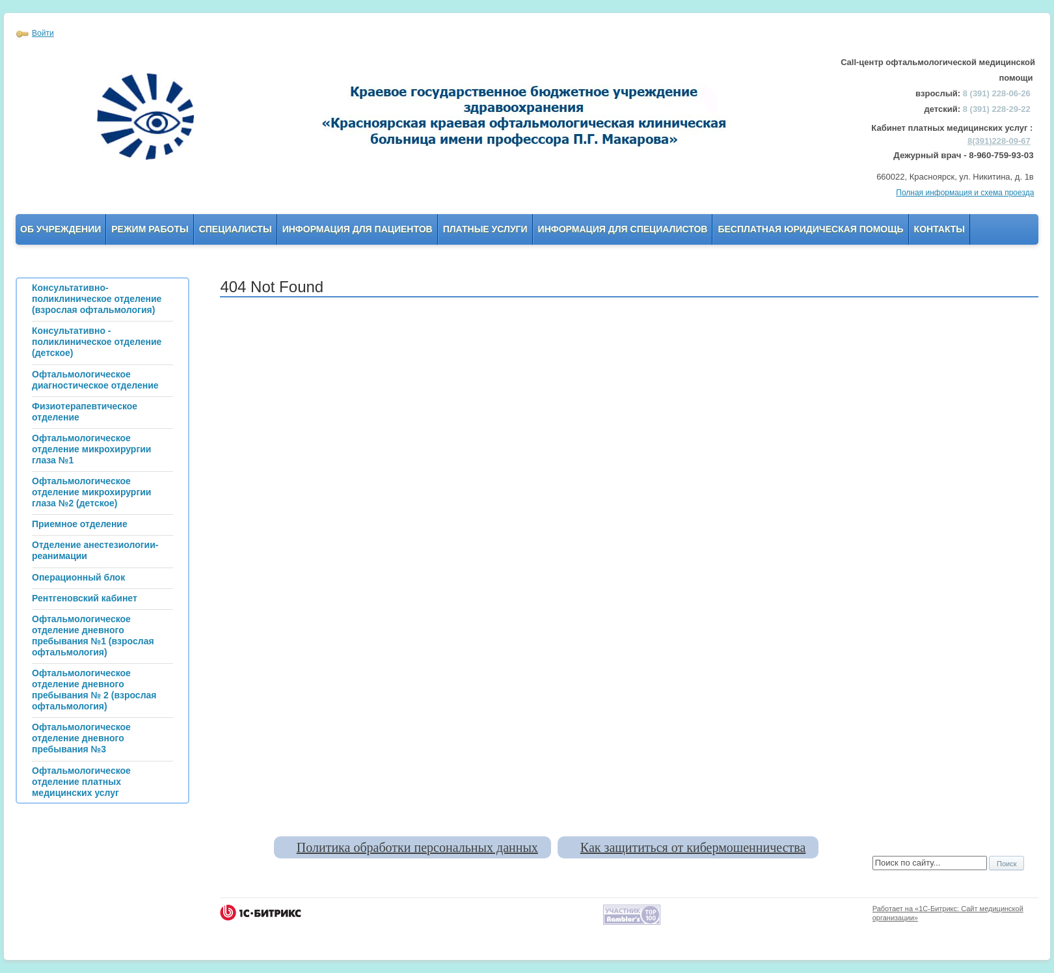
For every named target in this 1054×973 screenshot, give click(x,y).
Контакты (939, 229)
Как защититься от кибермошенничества (692, 847)
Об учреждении (60, 229)
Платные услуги (485, 229)
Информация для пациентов (357, 229)
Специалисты (235, 229)
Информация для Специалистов (623, 229)
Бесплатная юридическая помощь (810, 229)
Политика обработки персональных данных (417, 847)
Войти (43, 33)
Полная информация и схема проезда (965, 192)
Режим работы (149, 229)
